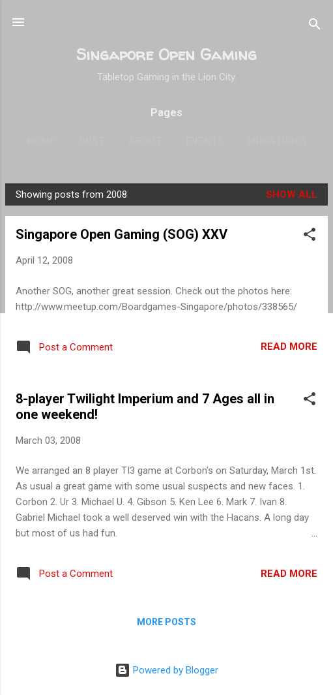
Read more (289, 346)
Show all (291, 194)
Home (41, 141)
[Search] (315, 26)
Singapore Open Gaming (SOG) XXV (121, 234)
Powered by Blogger (166, 670)
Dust (92, 141)
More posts (166, 622)
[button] (309, 236)
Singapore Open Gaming (166, 54)
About (145, 141)
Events (205, 141)
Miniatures (277, 141)
